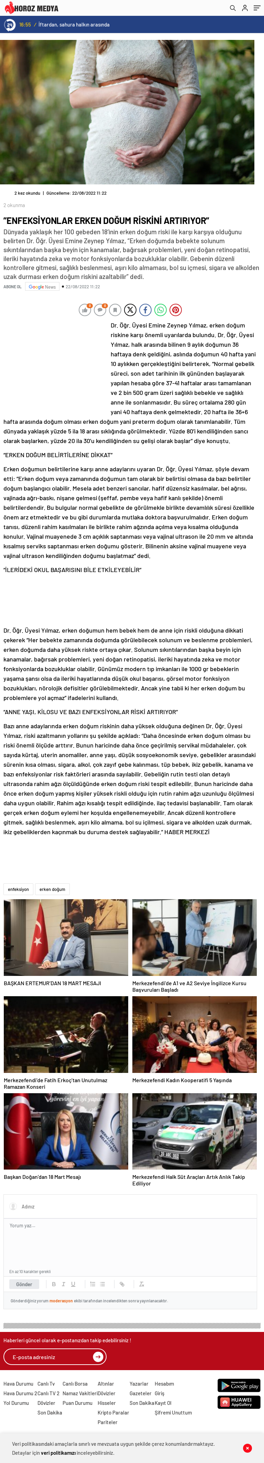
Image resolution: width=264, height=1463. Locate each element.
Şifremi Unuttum (173, 1412)
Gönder (24, 1284)
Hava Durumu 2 (20, 1393)
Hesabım (164, 1383)
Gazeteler (141, 1393)
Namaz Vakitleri (80, 1393)
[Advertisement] (55, 366)
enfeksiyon (18, 889)
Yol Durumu (16, 1403)
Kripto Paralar (113, 1412)
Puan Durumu (77, 1403)
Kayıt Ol (163, 1403)
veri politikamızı (58, 1453)
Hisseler (107, 1403)
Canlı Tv (46, 1383)
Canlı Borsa (75, 1383)
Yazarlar (139, 1383)
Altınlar (106, 1383)
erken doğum (52, 889)
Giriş (159, 1393)
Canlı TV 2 (48, 1393)
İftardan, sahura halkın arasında (74, 24)
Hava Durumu (18, 1383)
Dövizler (46, 1403)
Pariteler (108, 1422)
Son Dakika (49, 1412)
